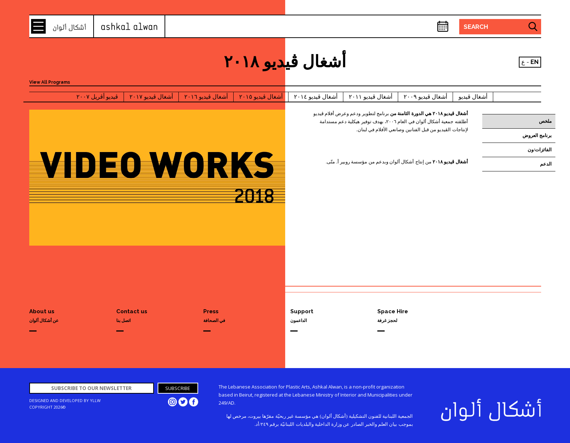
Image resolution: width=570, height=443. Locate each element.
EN (535, 61)
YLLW (95, 400)
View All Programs (49, 82)
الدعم (546, 164)
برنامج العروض (537, 135)
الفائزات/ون (540, 149)
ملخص (545, 121)
